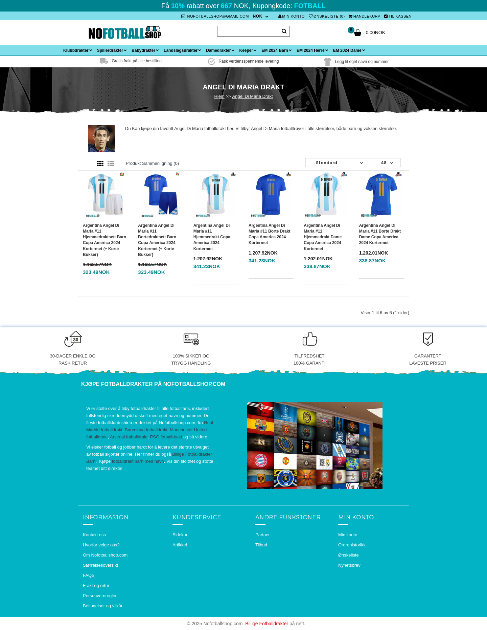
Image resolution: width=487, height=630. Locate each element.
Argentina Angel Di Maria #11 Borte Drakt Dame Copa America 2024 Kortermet (380, 234)
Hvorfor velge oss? (101, 544)
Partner (262, 534)
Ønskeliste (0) (327, 16)
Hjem (219, 96)
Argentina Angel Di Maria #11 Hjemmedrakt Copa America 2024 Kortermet (211, 237)
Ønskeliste (348, 555)
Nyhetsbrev (349, 565)
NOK (257, 16)
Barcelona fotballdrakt (146, 429)
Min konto (291, 16)
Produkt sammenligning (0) (152, 163)
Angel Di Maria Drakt (252, 96)
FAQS (89, 575)
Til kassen (398, 16)
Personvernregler (100, 595)
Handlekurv (364, 16)
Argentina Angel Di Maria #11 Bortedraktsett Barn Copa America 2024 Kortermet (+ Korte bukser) (157, 240)
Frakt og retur (96, 585)
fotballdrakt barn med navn (138, 461)
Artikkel (179, 544)
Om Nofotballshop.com (105, 555)
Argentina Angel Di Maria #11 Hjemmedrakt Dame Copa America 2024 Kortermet (323, 237)
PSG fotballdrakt (166, 436)
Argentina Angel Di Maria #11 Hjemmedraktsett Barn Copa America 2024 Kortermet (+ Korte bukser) (104, 240)
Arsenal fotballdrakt (128, 436)
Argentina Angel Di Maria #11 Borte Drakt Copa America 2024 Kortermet (269, 234)
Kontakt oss (94, 534)
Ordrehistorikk (352, 544)
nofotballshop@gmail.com (215, 16)
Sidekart (180, 534)
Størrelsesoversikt (100, 565)
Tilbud (261, 544)
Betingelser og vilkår (102, 605)
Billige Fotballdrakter (266, 623)
